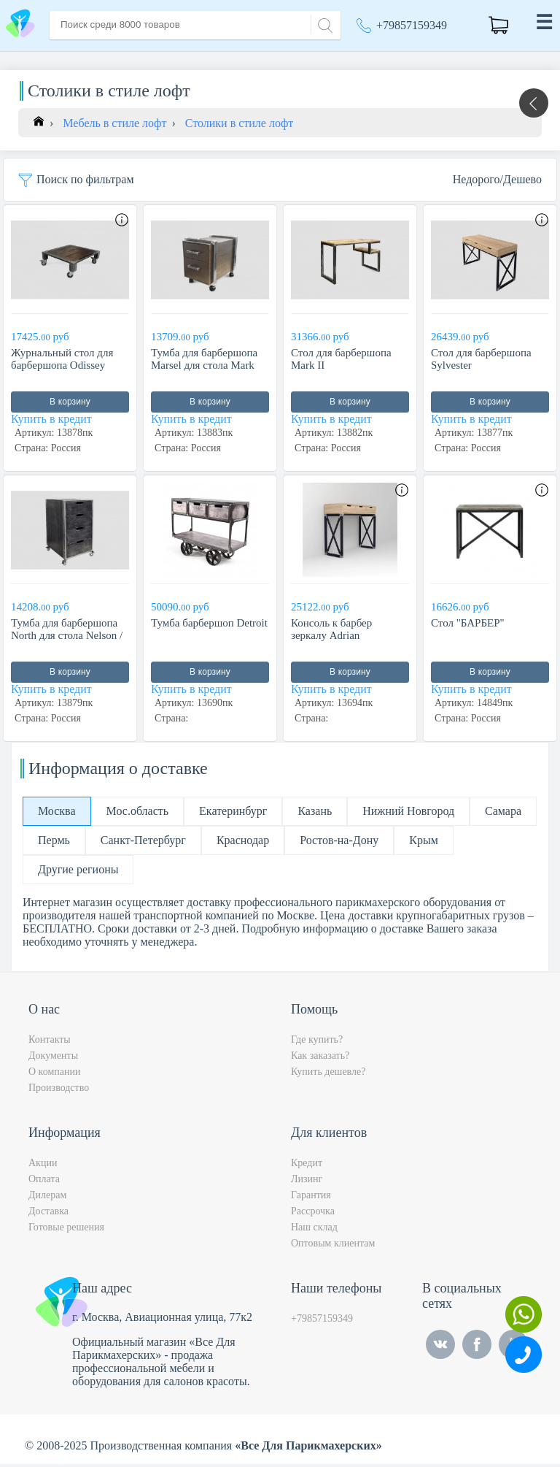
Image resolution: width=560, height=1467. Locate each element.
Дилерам (47, 1197)
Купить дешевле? (328, 1074)
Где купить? (317, 1042)
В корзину (70, 405)
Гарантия (311, 1197)
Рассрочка (313, 1214)
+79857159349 (411, 25)
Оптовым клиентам (333, 1246)
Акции (42, 1165)
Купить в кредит (51, 422)
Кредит (306, 1165)
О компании (54, 1074)
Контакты (49, 1042)
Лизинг (306, 1181)
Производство (58, 1090)
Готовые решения (66, 1230)
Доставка (48, 1214)
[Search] (323, 24)
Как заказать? (320, 1058)
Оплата (44, 1181)
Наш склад (314, 1230)
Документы (53, 1058)
